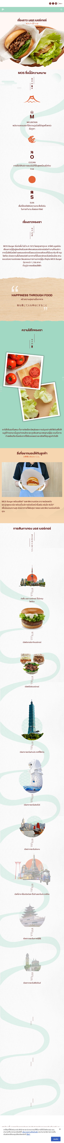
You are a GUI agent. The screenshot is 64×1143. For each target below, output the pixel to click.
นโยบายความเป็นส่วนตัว (30, 1132)
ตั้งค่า (28, 1134)
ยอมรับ (55, 1139)
